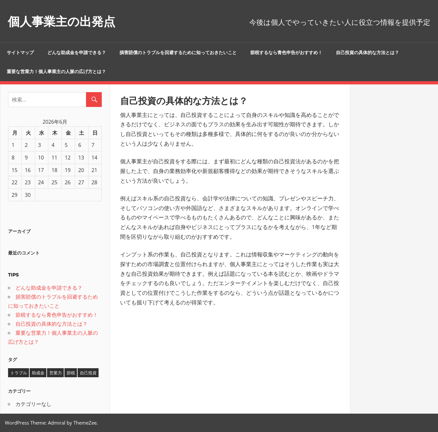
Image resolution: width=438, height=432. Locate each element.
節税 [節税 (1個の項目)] (71, 373)
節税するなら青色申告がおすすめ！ (286, 52)
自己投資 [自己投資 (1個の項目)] (88, 373)
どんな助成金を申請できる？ (76, 52)
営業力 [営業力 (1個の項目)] (55, 373)
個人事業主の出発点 (66, 21)
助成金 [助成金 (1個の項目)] (38, 373)
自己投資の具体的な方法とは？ (367, 52)
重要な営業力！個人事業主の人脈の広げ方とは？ (56, 71)
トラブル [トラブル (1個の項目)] (18, 373)
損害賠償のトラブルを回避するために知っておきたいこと (178, 52)
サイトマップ (20, 52)
